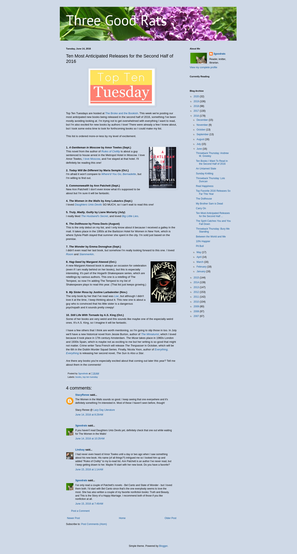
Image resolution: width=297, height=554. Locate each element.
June (200, 148)
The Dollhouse (204, 198)
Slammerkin (86, 254)
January (201, 271)
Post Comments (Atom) (94, 524)
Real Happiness (204, 186)
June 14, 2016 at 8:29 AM (89, 414)
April (199, 257)
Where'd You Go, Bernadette (118, 174)
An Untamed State (206, 168)
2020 (197, 96)
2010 (197, 301)
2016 (197, 115)
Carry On (201, 208)
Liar (116, 296)
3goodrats (81, 425)
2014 (197, 282)
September (203, 134)
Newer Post (73, 518)
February (202, 266)
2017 (197, 110)
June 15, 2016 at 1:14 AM (89, 469)
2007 (197, 316)
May (199, 252)
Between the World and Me (211, 236)
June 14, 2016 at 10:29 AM (90, 438)
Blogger (163, 546)
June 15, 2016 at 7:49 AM (89, 503)
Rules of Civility (110, 151)
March (200, 262)
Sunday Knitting (204, 173)
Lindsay (80, 449)
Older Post (170, 518)
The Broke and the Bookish (121, 113)
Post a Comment (80, 510)
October (201, 129)
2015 (197, 277)
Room (69, 254)
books (78, 377)
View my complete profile (203, 67)
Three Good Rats (116, 20)
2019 (197, 101)
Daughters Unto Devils (88, 204)
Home (122, 518)
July (199, 144)
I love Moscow (91, 158)
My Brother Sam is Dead (209, 203)
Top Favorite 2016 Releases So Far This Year (213, 192)
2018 (197, 106)
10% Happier (203, 241)
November (203, 124)
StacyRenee (82, 394)
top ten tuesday (90, 377)
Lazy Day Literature (104, 409)
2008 (197, 311)
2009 (197, 306)
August (201, 139)
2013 (197, 287)
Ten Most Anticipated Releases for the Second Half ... (213, 214)
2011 (197, 296)
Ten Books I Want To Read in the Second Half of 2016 (212, 162)
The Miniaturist (150, 334)
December (203, 120)
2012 (197, 292)
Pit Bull (200, 246)
